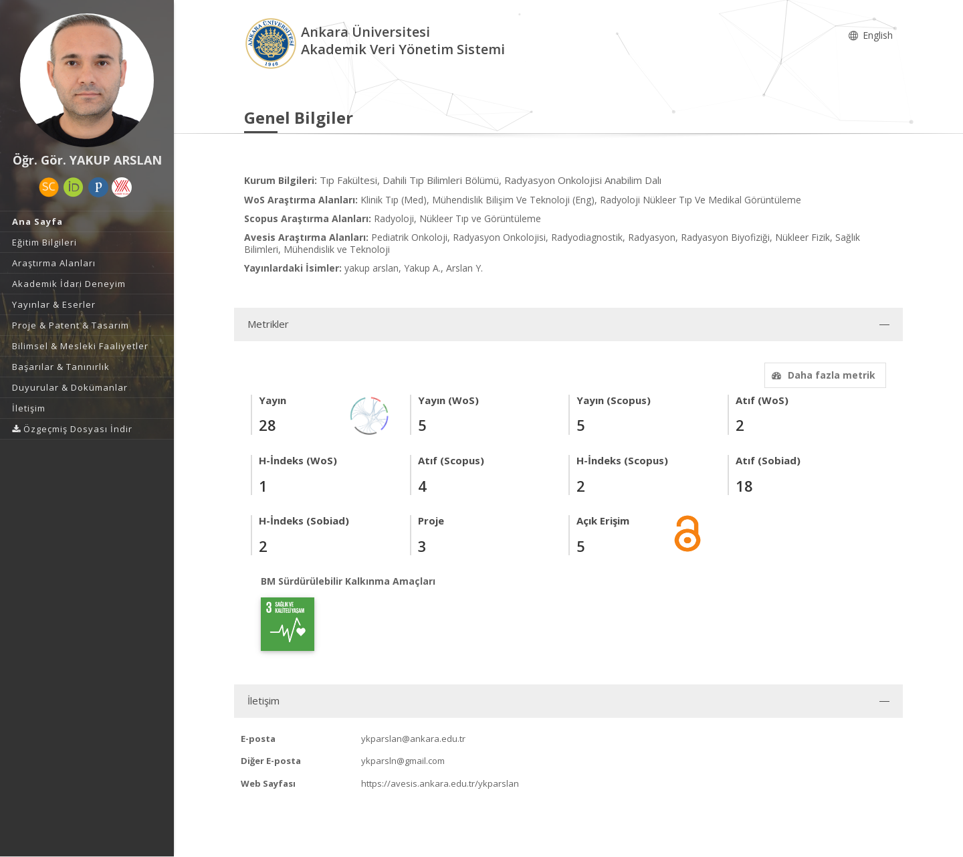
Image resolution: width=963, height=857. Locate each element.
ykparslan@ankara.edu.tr (413, 739)
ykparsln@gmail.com (403, 761)
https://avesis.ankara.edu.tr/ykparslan (440, 783)
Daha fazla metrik (821, 375)
